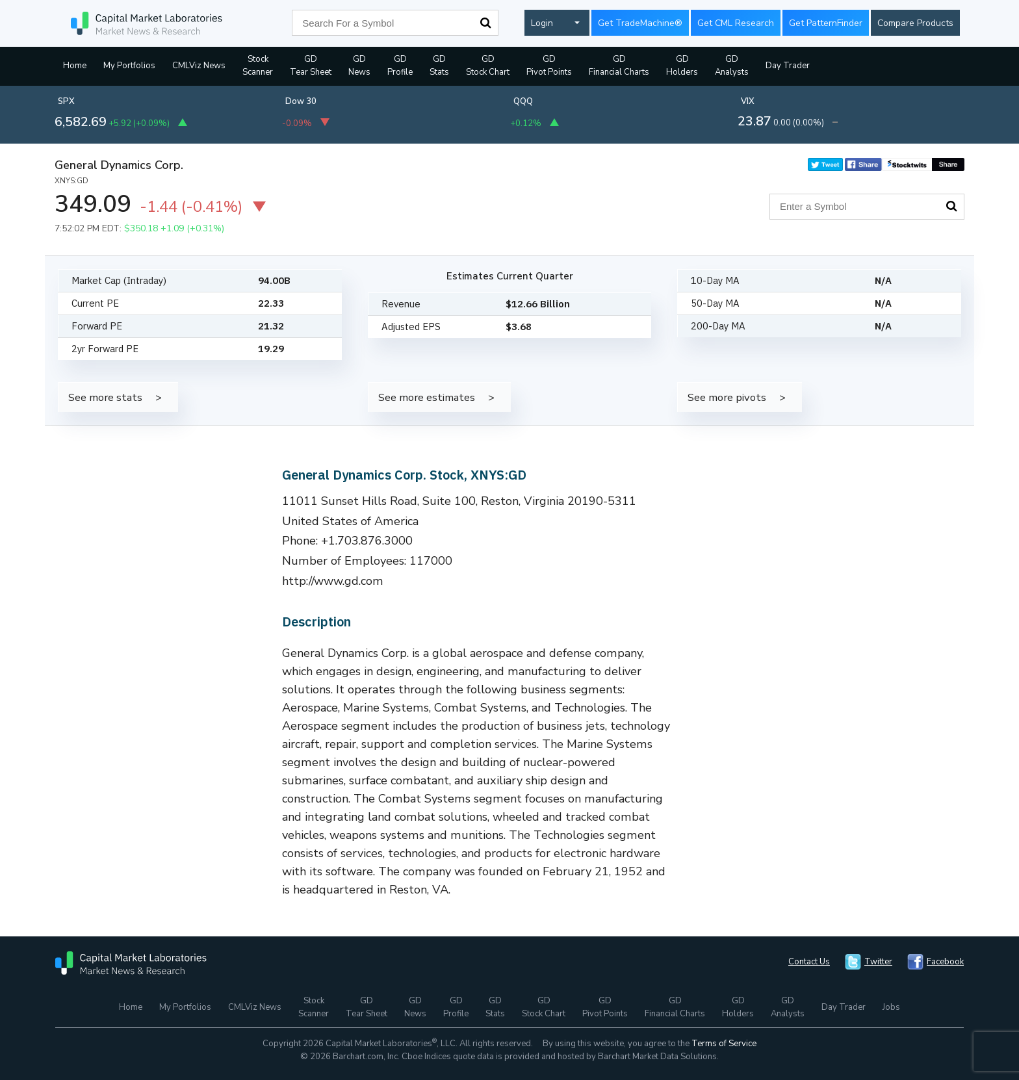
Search (485, 23)
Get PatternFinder (825, 23)
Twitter (878, 962)
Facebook (945, 962)
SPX (66, 101)
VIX (748, 101)
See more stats (105, 397)
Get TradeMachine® (640, 23)
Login (542, 23)
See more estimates (426, 397)
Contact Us (809, 962)
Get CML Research (735, 23)
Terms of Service (723, 1043)
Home (74, 65)
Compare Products (915, 23)
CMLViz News (199, 65)
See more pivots (727, 397)
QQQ (523, 101)
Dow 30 (300, 101)
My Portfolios (129, 65)
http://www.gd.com (332, 581)
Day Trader (788, 65)
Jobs (891, 1007)
